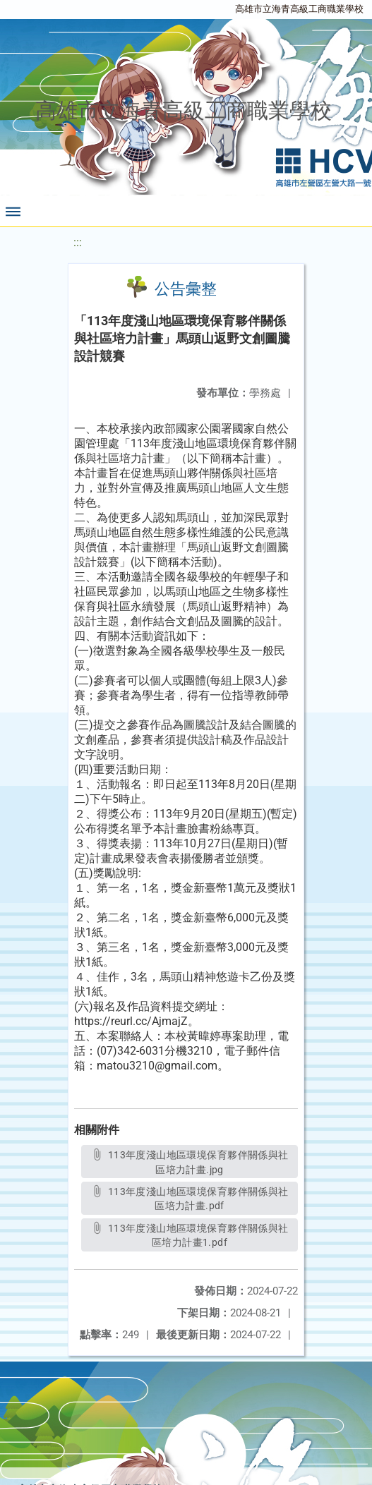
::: (77, 242)
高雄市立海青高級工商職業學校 (299, 9)
